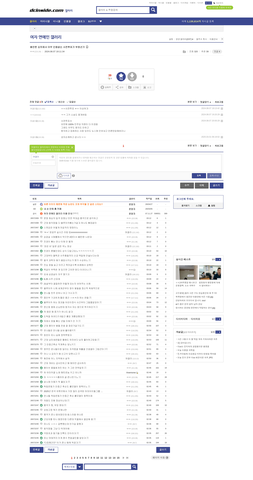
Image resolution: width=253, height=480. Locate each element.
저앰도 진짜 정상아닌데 (53, 400)
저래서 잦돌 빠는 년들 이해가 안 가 (59, 321)
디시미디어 (182, 319)
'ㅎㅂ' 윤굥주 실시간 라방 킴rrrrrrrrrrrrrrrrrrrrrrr (64, 232)
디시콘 (200, 3)
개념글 (51, 185)
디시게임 (184, 3)
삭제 (222, 109)
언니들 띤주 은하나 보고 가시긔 (57, 293)
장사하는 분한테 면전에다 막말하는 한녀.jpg (195, 308)
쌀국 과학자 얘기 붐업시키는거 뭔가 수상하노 (64, 260)
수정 (187, 185)
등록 (199, 175)
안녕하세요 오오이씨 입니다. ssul (191, 300)
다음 (124, 458)
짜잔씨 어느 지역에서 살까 (54, 358)
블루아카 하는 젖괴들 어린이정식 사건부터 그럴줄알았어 (69, 302)
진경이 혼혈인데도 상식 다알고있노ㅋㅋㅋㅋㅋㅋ (65, 251)
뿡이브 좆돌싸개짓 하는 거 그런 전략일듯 (62, 368)
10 (97, 457)
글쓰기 (216, 185)
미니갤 (161, 3)
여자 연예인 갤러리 (45, 37)
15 (118, 457)
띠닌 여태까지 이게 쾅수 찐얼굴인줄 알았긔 (63, 438)
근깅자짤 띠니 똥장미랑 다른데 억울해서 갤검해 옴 (66, 419)
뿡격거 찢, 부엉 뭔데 (51, 405)
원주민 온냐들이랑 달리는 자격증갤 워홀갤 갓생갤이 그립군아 (72, 349)
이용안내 (214, 39)
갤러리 (33, 21)
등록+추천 (214, 175)
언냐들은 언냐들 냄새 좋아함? (56, 330)
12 (106, 457)
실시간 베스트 (183, 259)
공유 (120, 87)
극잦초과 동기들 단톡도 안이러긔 (58, 433)
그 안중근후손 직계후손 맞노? (56, 344)
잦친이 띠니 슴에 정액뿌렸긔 (56, 335)
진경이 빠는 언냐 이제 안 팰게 (56, 241)
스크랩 (184, 51)
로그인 (208, 3)
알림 (211, 206)
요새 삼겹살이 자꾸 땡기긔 (54, 274)
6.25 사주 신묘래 (50, 279)
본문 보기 (192, 102)
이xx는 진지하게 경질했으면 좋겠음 (193, 346)
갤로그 (176, 3)
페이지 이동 (160, 457)
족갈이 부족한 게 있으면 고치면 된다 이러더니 (64, 269)
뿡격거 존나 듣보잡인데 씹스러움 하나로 (61, 414)
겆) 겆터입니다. (184, 343)
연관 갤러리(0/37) (185, 39)
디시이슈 (195, 319)
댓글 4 (217, 51)
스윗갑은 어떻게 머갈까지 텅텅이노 (59, 227)
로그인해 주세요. (185, 199)
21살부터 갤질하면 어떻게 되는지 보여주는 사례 (65, 283)
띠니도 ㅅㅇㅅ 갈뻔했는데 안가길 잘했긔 (61, 424)
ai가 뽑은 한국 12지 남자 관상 (189, 304)
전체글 (36, 185)
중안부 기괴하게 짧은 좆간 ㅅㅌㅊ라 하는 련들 (64, 298)
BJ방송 (92, 21)
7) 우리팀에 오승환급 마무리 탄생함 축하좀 (197, 354)
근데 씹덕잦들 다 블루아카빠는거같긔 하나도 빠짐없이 (68, 223)
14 (114, 457)
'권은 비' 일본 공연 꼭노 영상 (55, 246)
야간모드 (218, 3)
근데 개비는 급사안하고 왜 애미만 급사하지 (63, 363)
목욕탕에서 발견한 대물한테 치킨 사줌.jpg (194, 297)
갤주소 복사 (201, 39)
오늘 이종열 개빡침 (186, 350)
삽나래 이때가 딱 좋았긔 (53, 382)
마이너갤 (152, 3)
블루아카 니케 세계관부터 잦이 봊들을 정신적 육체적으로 (70, 288)
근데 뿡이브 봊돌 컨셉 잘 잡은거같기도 (60, 326)
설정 (171, 39)
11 (101, 457)
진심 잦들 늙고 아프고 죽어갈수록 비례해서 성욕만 (66, 265)
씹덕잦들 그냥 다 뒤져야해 (54, 428)
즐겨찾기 (186, 206)
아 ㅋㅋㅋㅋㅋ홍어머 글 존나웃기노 (59, 377)
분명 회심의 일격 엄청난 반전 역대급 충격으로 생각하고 (69, 218)
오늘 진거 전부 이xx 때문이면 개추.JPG (195, 357)
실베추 (106, 87)
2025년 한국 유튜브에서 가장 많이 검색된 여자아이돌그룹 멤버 (72, 391)
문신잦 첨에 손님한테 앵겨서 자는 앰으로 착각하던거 (67, 307)
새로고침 (219, 102)
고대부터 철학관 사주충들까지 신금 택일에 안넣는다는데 (69, 255)
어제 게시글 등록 (198, 21)
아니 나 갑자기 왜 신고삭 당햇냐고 (58, 354)
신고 (147, 87)
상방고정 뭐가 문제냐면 (53, 410)
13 (110, 457)
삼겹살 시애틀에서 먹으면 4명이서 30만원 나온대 (66, 237)
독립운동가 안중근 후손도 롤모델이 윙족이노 (63, 386)
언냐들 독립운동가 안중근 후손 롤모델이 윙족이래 (66, 396)
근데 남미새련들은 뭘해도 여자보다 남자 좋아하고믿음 (68, 340)
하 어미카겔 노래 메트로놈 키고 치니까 (60, 372)
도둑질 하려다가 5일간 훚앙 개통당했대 (61, 316)
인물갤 (168, 3)
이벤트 (193, 3)
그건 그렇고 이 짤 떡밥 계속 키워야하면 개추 (197, 339)
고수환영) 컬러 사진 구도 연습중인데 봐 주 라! (196, 293)
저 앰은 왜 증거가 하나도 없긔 (56, 312)
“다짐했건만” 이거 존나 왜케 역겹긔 (59, 442)
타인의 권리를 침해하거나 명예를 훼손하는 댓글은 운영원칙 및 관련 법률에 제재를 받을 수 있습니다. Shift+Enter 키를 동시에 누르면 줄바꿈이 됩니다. (104, 159)
